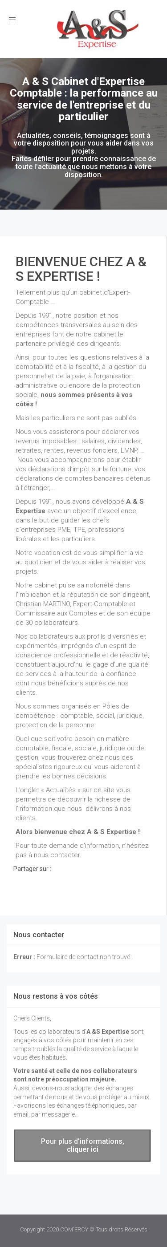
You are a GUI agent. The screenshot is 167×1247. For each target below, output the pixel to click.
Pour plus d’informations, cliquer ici (82, 1145)
